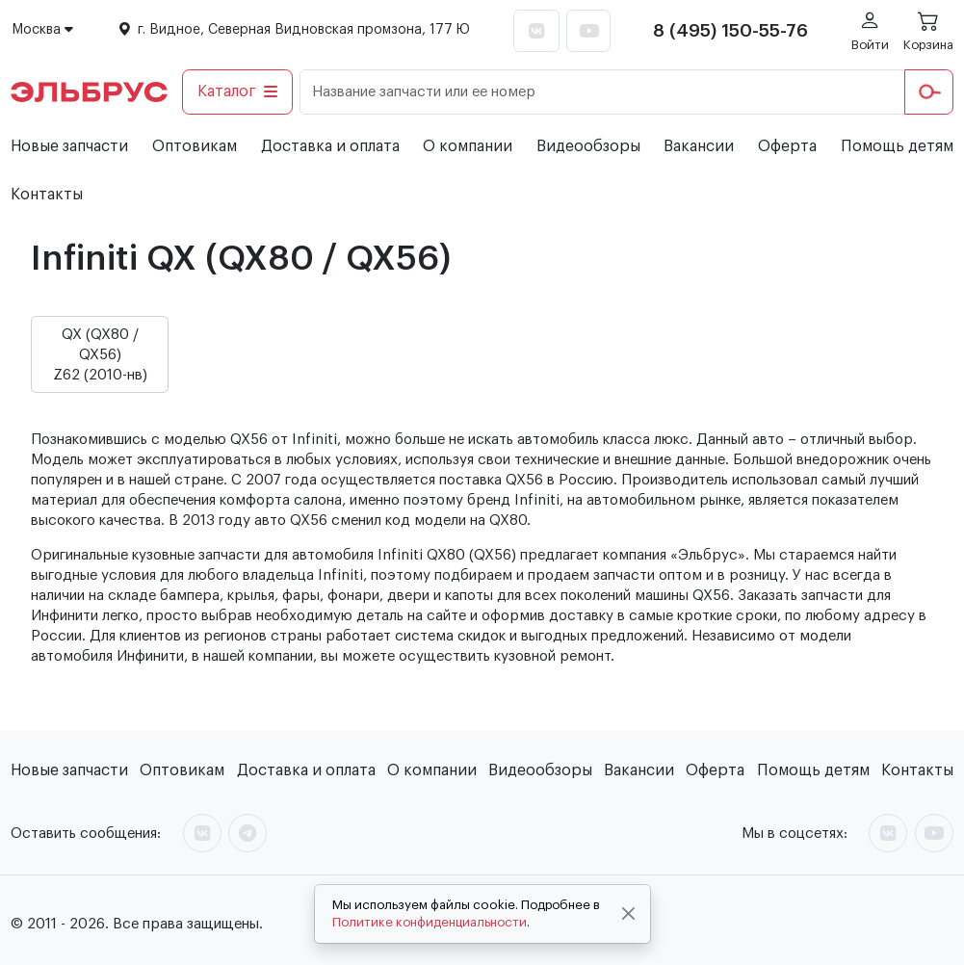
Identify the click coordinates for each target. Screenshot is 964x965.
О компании (467, 146)
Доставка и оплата (330, 146)
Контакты (47, 194)
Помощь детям (897, 146)
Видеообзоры (588, 146)
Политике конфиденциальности (429, 922)
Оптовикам (194, 146)
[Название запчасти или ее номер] (602, 92)
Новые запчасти (69, 146)
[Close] (628, 914)
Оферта (787, 146)
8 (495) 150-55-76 (730, 30)
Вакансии (699, 146)
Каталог (237, 91)
